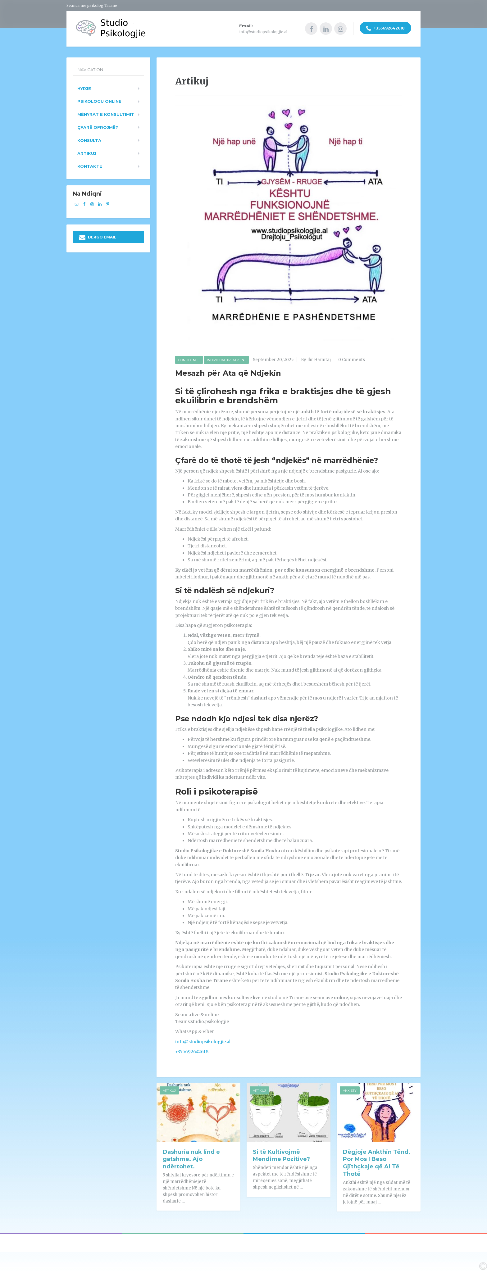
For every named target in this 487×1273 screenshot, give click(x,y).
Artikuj (169, 1090)
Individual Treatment (226, 359)
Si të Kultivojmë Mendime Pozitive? (281, 1155)
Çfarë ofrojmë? (97, 126)
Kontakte (89, 165)
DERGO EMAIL (97, 236)
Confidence (189, 359)
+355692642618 (385, 29)
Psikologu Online (99, 100)
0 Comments (351, 359)
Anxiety (350, 1090)
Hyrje (84, 87)
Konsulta (89, 139)
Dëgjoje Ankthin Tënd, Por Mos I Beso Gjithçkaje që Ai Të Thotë (376, 1162)
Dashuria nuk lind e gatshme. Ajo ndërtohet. (191, 1158)
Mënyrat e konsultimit (105, 113)
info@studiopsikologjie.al (202, 1041)
